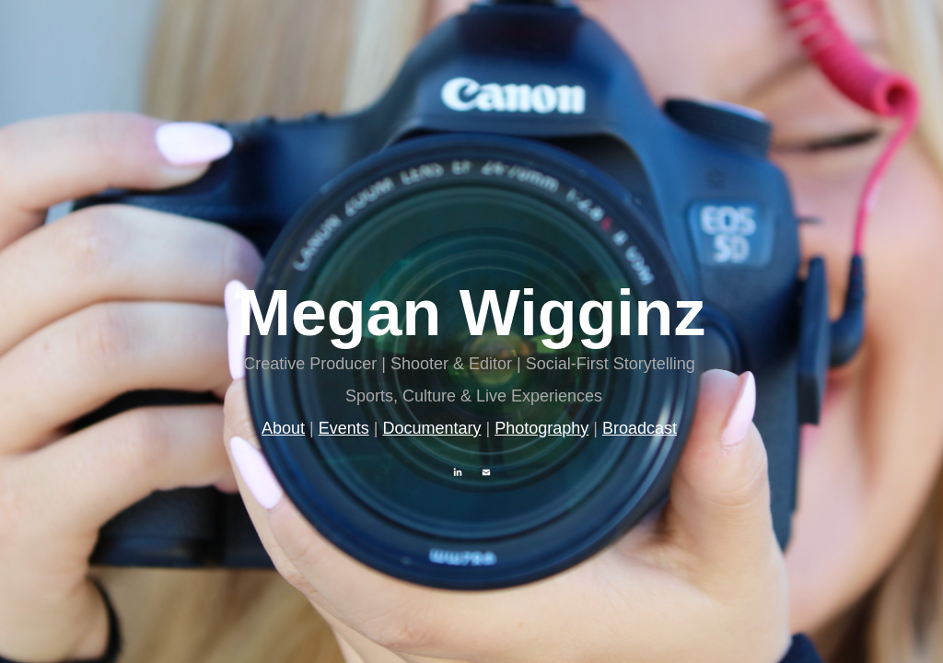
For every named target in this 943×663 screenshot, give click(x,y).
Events (344, 428)
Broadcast (639, 428)
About (283, 428)
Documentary (431, 428)
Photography (541, 428)
